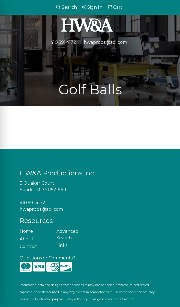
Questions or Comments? (47, 258)
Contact (28, 246)
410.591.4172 (63, 42)
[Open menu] (169, 53)
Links (61, 245)
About (27, 238)
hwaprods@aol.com (105, 42)
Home (26, 231)
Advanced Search (67, 234)
